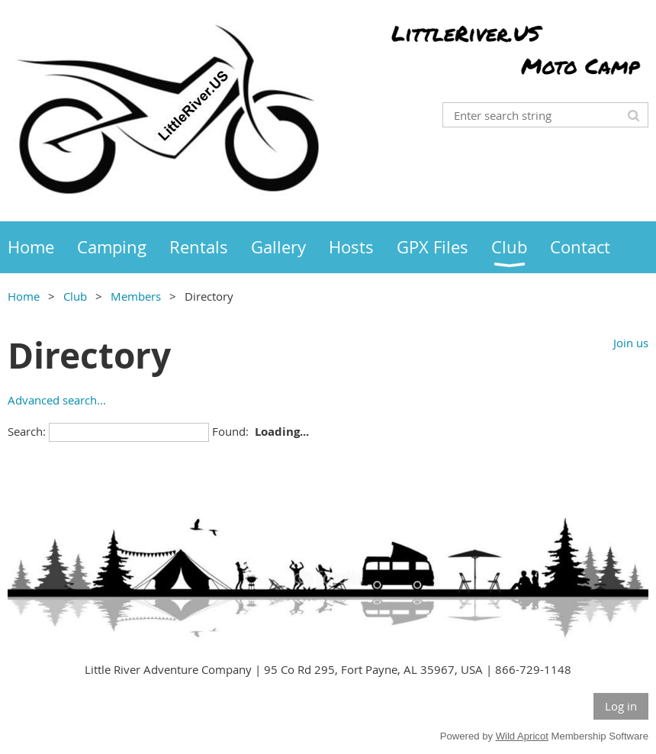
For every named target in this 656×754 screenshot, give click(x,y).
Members (136, 296)
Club (75, 296)
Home (24, 296)
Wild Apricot (522, 736)
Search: (27, 431)
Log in (621, 706)
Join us (630, 342)
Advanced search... (57, 400)
